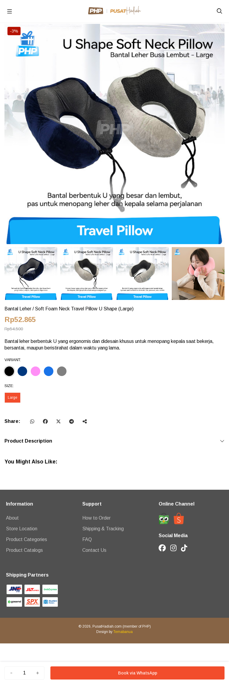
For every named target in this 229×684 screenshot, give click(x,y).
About (12, 517)
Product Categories (26, 539)
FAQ (87, 539)
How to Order (96, 517)
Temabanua (123, 632)
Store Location (21, 528)
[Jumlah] (24, 673)
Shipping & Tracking (103, 528)
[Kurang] (11, 673)
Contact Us (94, 550)
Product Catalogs (24, 550)
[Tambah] (37, 673)
